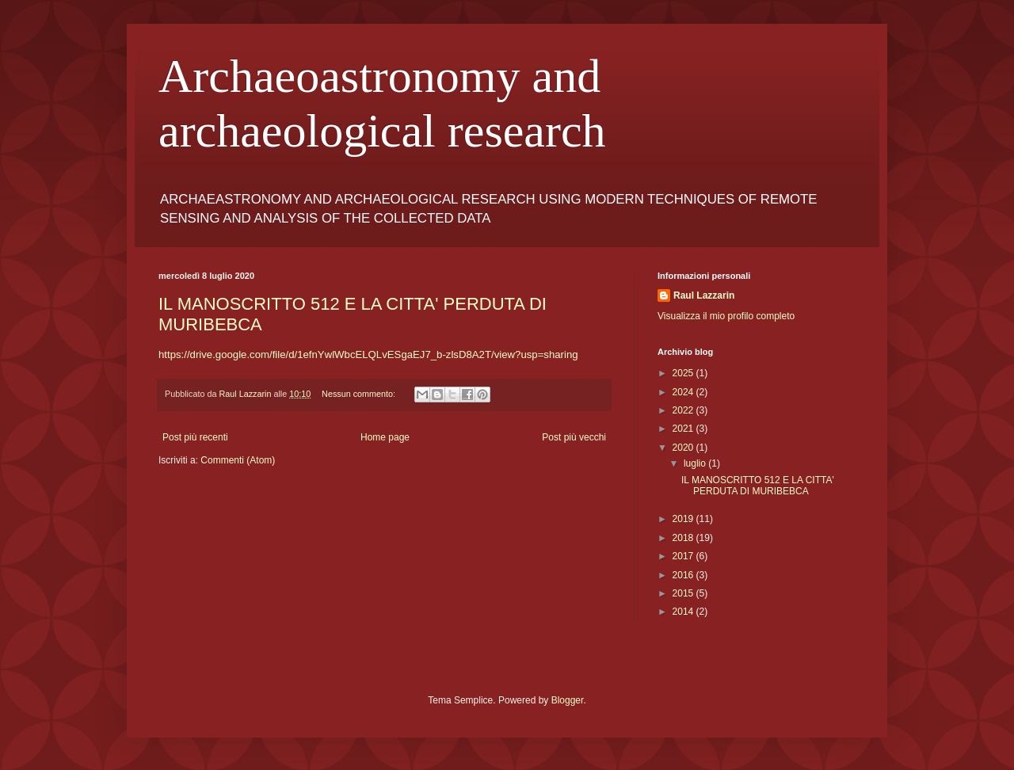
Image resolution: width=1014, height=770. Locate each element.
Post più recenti (195, 437)
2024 (684, 392)
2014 (684, 611)
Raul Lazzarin (703, 295)
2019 (684, 518)
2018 (684, 537)
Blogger (567, 700)
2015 (684, 593)
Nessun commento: (360, 393)
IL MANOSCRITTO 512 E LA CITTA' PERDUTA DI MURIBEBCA (757, 486)
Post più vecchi (574, 437)
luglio (696, 463)
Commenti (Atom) (237, 460)
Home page (385, 437)
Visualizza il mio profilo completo (726, 316)
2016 (684, 575)
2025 (684, 373)
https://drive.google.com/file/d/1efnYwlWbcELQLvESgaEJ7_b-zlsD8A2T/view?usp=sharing (368, 354)
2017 (684, 556)
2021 (684, 428)
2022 (684, 410)
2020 (684, 447)
